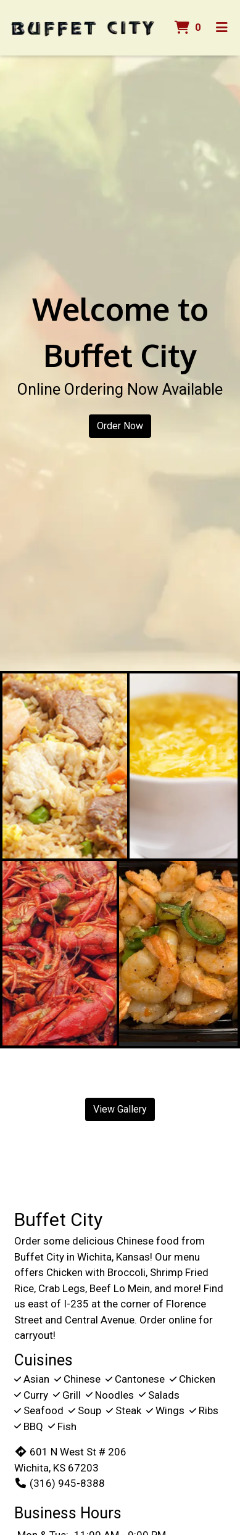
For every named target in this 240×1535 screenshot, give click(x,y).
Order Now (120, 426)
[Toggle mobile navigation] (222, 28)
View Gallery (120, 1109)
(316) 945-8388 (59, 1483)
